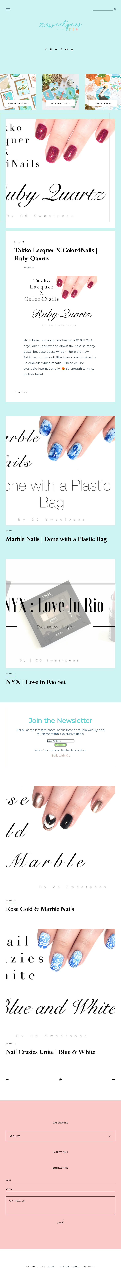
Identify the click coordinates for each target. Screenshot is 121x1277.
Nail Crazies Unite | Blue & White (50, 1052)
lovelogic (88, 1267)
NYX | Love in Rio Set (36, 682)
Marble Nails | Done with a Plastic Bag (56, 539)
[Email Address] (61, 741)
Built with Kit (60, 755)
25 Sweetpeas (36, 1267)
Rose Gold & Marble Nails (40, 909)
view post (20, 392)
